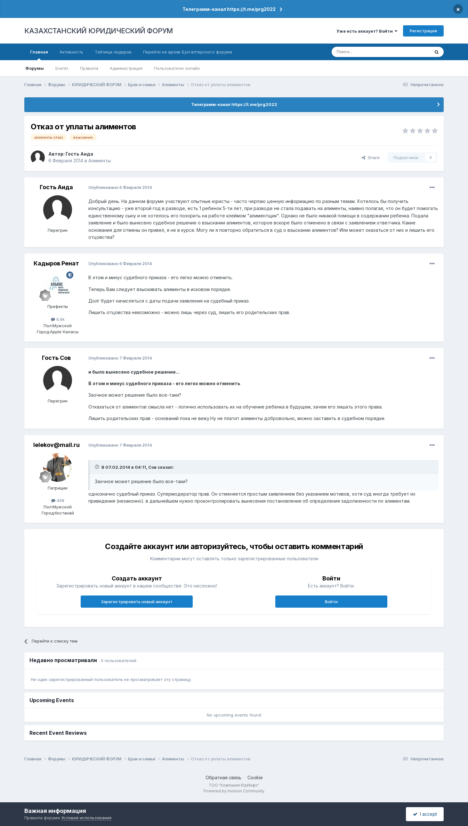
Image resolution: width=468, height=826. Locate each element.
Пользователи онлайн (177, 68)
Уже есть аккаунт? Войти (366, 31)
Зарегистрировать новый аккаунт (137, 601)
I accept (425, 814)
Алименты (99, 160)
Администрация (126, 68)
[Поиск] (363, 52)
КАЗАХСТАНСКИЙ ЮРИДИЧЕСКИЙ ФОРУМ (98, 31)
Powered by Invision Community (234, 791)
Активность (71, 51)
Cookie (255, 777)
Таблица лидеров (113, 51)
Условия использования (86, 817)
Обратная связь (223, 777)
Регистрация (423, 30)
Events (62, 68)
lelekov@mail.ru (56, 444)
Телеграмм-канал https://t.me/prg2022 (229, 9)
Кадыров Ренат (56, 263)
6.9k (58, 319)
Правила (89, 68)
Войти (331, 601)
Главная (39, 54)
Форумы (34, 68)
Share (371, 157)
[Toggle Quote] (98, 466)
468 (57, 500)
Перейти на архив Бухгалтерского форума (187, 51)
